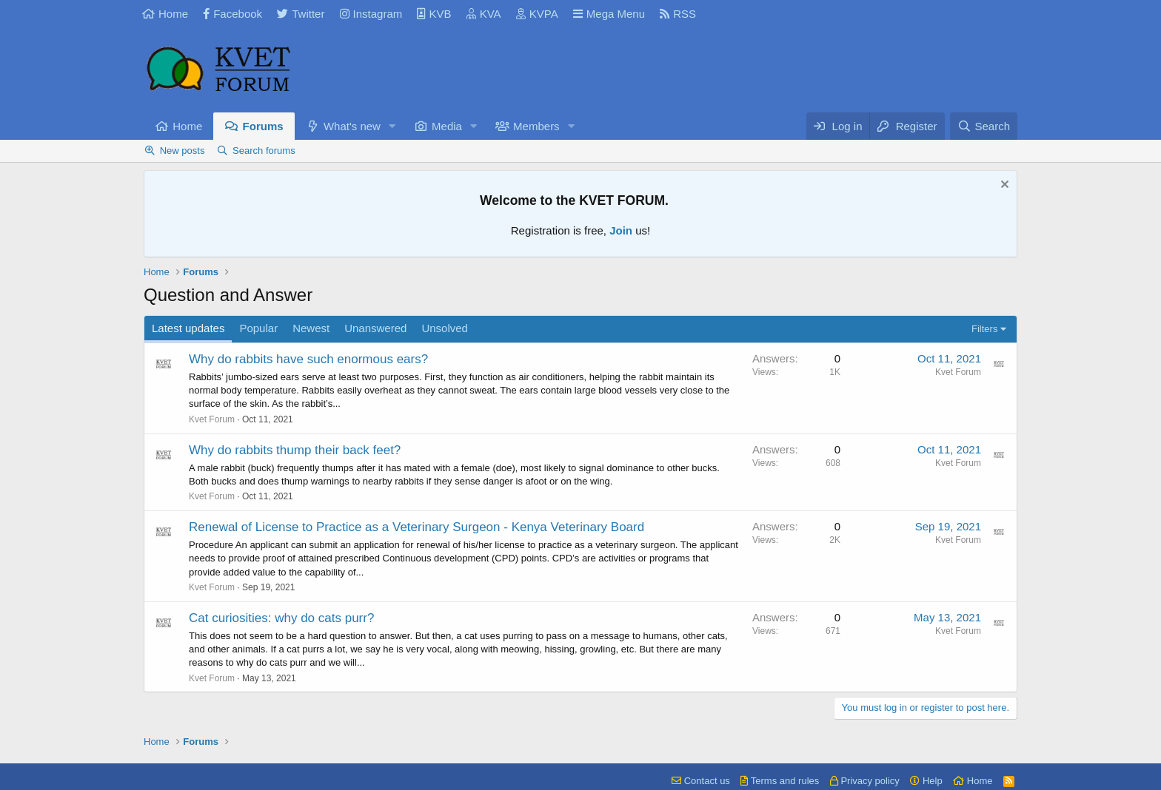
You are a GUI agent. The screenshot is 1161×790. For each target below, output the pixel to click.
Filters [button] (984, 328)
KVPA (537, 13)
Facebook (232, 13)
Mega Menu (609, 13)
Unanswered (375, 328)
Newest (310, 328)
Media (447, 126)
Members (536, 126)
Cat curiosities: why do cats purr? (281, 618)
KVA (483, 13)
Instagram (371, 13)
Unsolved (444, 328)
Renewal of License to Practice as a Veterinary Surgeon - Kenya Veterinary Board (416, 527)
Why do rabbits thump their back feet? (295, 450)
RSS (678, 13)
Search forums (263, 150)
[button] (392, 126)
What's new (352, 126)
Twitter (300, 13)
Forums (263, 126)
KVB (434, 13)
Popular (258, 328)
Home (165, 13)
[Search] (983, 126)
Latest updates (188, 328)
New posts (182, 150)
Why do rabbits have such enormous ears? (308, 359)
